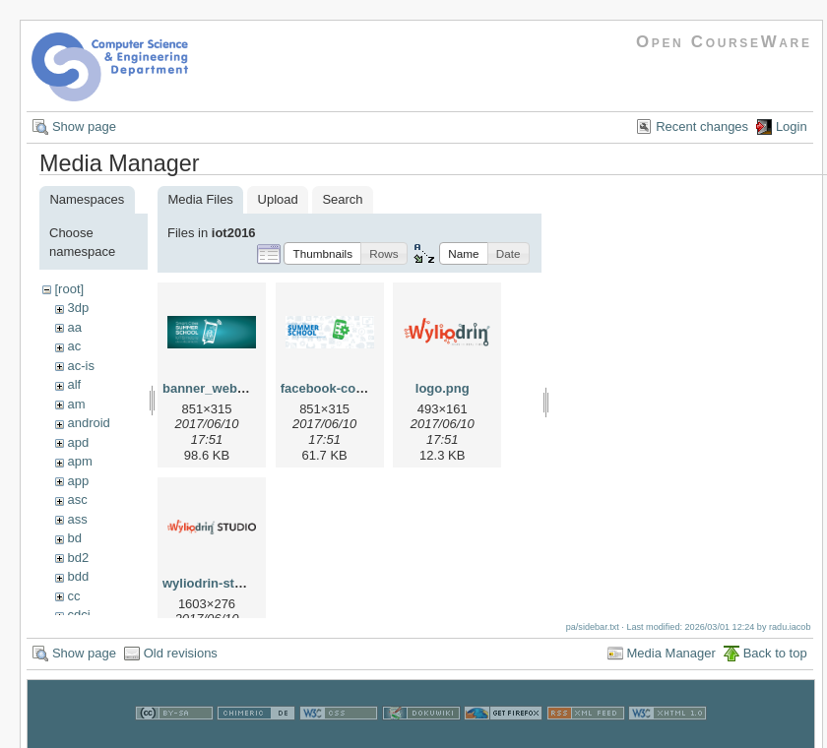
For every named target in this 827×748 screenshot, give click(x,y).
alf (74, 384)
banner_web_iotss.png (231, 388)
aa (74, 327)
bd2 (78, 557)
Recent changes (702, 126)
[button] (322, 253)
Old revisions (181, 659)
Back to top (775, 659)
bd (74, 537)
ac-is (80, 365)
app (78, 480)
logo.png (442, 388)
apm (79, 461)
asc (77, 499)
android (88, 422)
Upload (278, 199)
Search (342, 199)
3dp (78, 307)
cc (73, 596)
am (76, 404)
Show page (84, 126)
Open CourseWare (724, 41)
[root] (69, 288)
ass (77, 519)
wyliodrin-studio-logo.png (241, 583)
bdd (78, 576)
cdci (78, 614)
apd (78, 442)
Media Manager (671, 659)
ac (74, 346)
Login (791, 126)
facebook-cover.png (341, 388)
